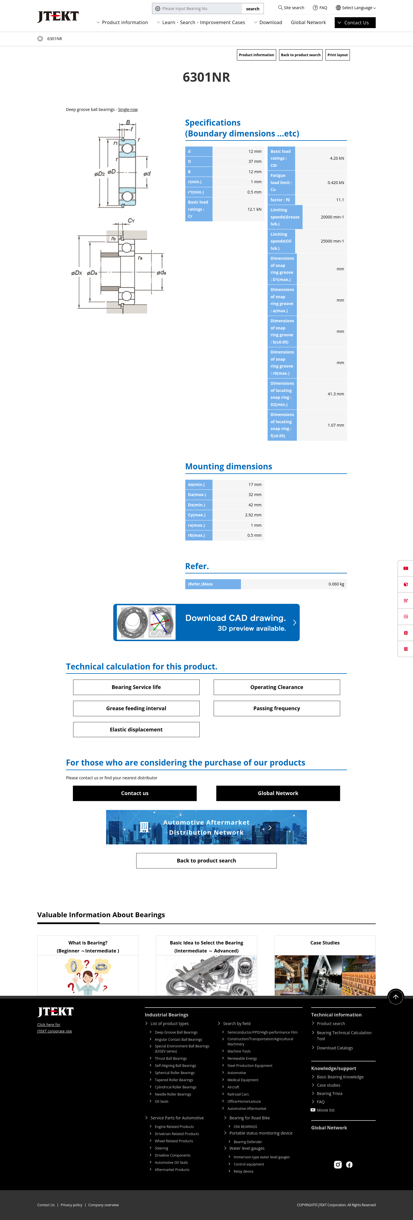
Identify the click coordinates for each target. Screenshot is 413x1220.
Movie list (326, 1110)
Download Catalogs (335, 1048)
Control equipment (249, 1164)
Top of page (40, 39)
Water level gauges (246, 1148)
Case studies (328, 1085)
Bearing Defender (248, 1141)
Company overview (103, 1205)
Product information (125, 22)
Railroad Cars (238, 1094)
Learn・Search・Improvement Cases (203, 22)
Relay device (244, 1171)
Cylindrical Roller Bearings (175, 1087)
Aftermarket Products (172, 1169)
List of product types (170, 1023)
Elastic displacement (136, 729)
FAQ (323, 7)
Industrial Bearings (166, 1015)
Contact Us (356, 22)
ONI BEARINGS (245, 1126)
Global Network (308, 22)
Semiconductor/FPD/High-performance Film (262, 1032)
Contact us (135, 793)
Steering (161, 1148)
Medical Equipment (242, 1079)
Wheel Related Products (174, 1141)
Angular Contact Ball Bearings (178, 1039)
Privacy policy (71, 1205)
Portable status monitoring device (261, 1133)
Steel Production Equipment (249, 1065)
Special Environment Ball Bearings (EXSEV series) (182, 1049)
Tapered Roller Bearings (174, 1079)
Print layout (338, 54)
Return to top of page (395, 997)
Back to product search (301, 54)
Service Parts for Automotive (177, 1118)
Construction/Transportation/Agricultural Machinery (260, 1041)
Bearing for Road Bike (249, 1118)
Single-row (128, 109)
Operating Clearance (276, 687)
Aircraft (233, 1087)
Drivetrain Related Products (177, 1133)
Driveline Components (173, 1155)
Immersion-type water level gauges (262, 1157)
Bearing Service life (136, 687)
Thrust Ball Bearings (171, 1058)
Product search (331, 1023)
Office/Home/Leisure (244, 1101)
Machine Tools (239, 1051)
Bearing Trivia (329, 1093)
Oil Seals (161, 1101)
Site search (294, 7)
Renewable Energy (242, 1058)
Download (271, 22)
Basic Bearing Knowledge (340, 1077)
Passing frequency (276, 708)
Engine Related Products (174, 1126)
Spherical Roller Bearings (175, 1072)
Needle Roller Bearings (173, 1094)
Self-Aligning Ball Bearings (175, 1065)
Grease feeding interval (136, 708)
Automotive (236, 1072)
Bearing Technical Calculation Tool (344, 1035)
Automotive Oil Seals (171, 1162)
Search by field (236, 1023)
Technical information (336, 1015)
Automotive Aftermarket (246, 1108)
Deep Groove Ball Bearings (176, 1032)
